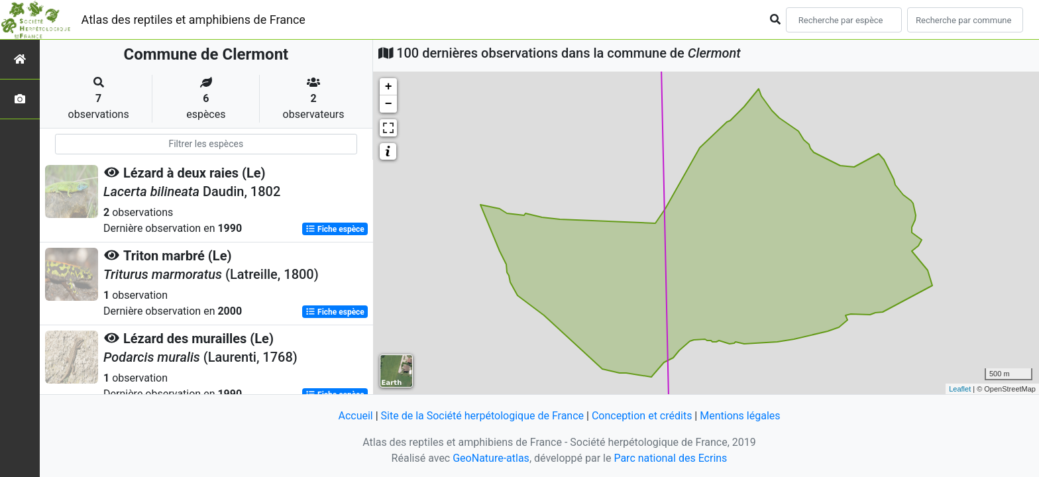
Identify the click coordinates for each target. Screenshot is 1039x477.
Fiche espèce (334, 229)
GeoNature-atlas (491, 458)
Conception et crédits (642, 415)
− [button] (388, 104)
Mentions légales (740, 415)
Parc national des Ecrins (670, 458)
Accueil (355, 415)
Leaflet (960, 389)
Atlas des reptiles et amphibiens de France (193, 19)
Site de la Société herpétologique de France (482, 415)
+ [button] (388, 87)
